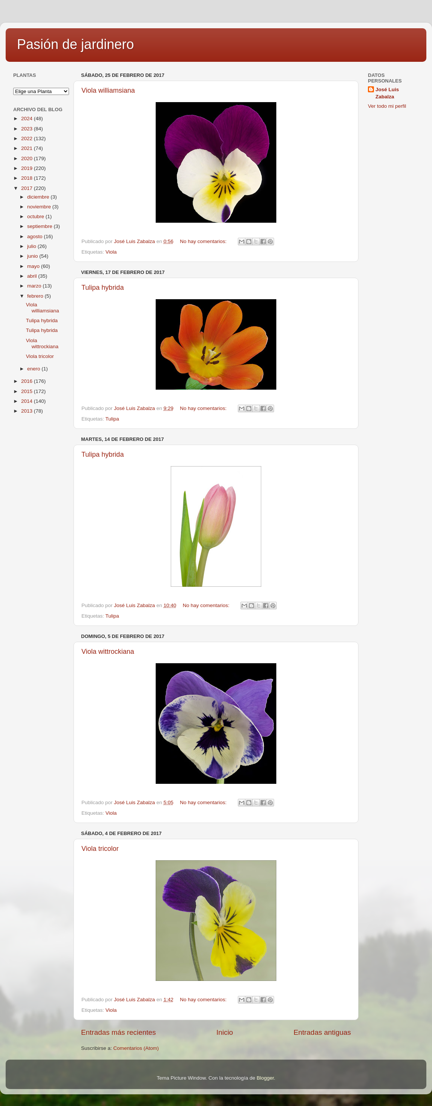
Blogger (265, 1078)
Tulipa (112, 419)
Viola (111, 252)
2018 (27, 178)
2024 (27, 118)
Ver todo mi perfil (387, 106)
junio (33, 256)
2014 (27, 401)
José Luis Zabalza (387, 93)
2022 (27, 138)
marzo (35, 286)
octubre (36, 216)
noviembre (39, 207)
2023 (27, 129)
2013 (27, 411)
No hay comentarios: (204, 241)
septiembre (40, 226)
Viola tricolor (100, 848)
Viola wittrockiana (107, 651)
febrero (36, 296)
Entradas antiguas (322, 1032)
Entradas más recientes (118, 1032)
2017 (27, 188)
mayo (34, 266)
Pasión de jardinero (75, 44)
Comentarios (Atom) (136, 1048)
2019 (27, 168)
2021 (27, 148)
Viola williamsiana (108, 90)
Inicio (224, 1032)
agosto (35, 236)
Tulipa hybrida (102, 287)
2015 (27, 391)
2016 (27, 381)
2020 (27, 158)
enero (34, 369)
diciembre (39, 197)
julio (32, 246)
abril (32, 276)
